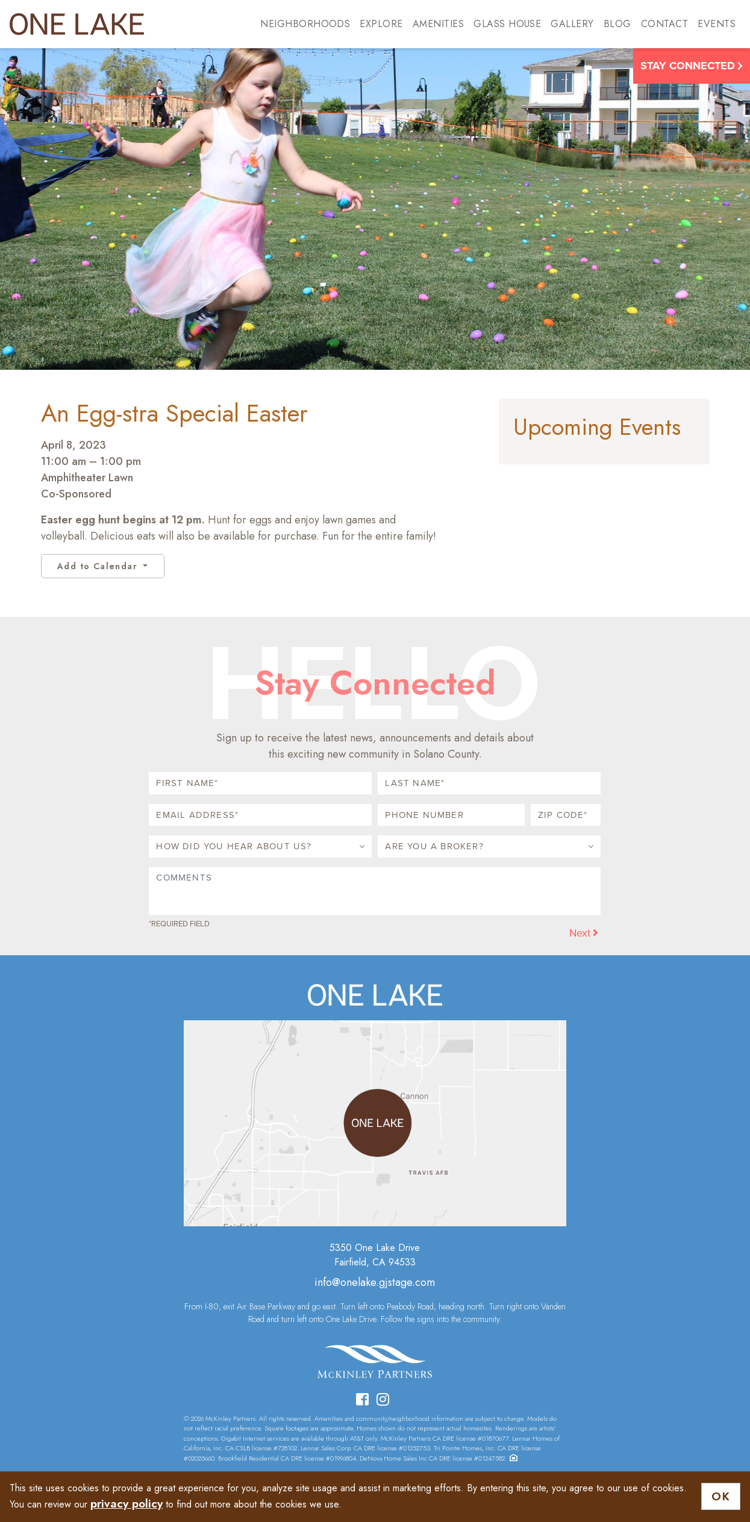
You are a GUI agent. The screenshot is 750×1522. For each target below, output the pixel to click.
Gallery (572, 24)
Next (583, 933)
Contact (664, 24)
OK (720, 1496)
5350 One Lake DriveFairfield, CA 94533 (375, 1255)
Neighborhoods (305, 24)
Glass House (507, 24)
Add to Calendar (98, 566)
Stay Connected (691, 65)
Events (717, 24)
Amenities (438, 24)
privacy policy (126, 1503)
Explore (381, 24)
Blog (617, 24)
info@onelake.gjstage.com (374, 1282)
